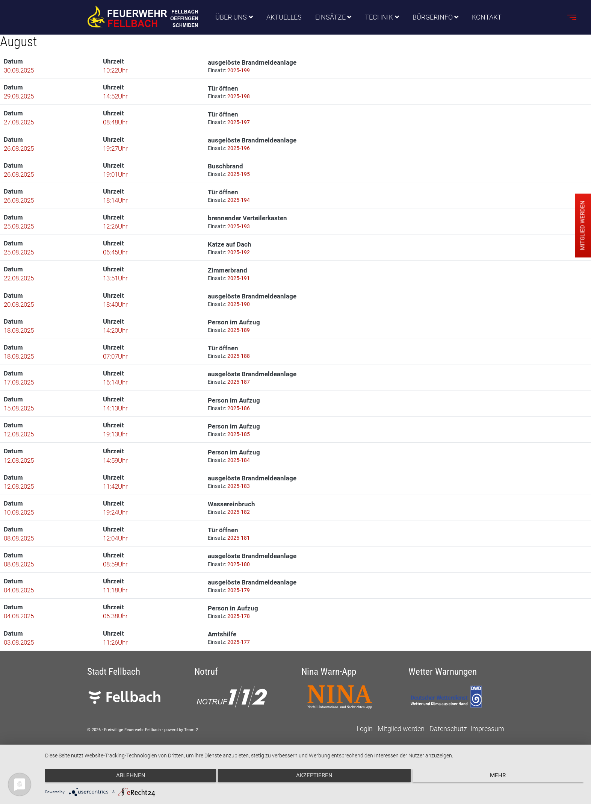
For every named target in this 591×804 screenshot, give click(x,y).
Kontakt (487, 17)
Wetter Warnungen (442, 690)
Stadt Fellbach (113, 690)
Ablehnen (125, 778)
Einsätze (330, 17)
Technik (379, 17)
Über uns (231, 17)
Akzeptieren (314, 778)
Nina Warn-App (328, 690)
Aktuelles (284, 17)
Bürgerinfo (433, 17)
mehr (503, 778)
